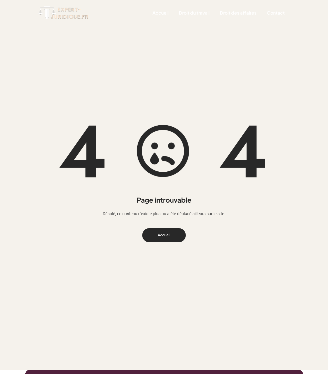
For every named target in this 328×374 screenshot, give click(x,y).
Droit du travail (194, 13)
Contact (276, 13)
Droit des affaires (238, 13)
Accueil (160, 13)
